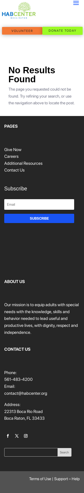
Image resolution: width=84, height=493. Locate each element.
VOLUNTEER (22, 31)
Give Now (13, 149)
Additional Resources (23, 163)
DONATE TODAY (63, 30)
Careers (11, 156)
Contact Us (14, 170)
